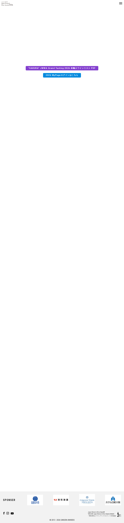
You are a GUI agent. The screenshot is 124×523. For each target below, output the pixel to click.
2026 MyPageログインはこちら (62, 76)
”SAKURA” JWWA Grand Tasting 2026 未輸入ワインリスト (59, 69)
